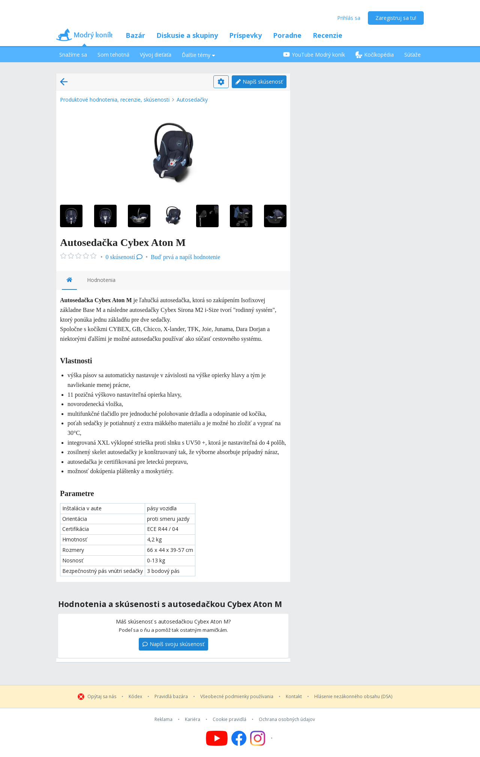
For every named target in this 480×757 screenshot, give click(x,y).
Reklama (163, 720)
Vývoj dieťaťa (155, 54)
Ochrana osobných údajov (287, 720)
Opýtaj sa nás (101, 697)
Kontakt (294, 697)
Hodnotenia (101, 279)
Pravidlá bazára (171, 697)
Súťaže (412, 54)
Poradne (287, 35)
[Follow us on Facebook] (238, 738)
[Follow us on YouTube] (217, 738)
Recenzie (327, 35)
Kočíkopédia (375, 54)
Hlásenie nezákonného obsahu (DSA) (353, 697)
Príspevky (245, 35)
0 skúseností (124, 257)
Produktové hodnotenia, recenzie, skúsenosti (115, 99)
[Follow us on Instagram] (262, 738)
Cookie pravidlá (229, 720)
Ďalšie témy (198, 54)
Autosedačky (192, 99)
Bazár (135, 35)
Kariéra (192, 720)
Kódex (135, 697)
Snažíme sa (73, 54)
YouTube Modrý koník (314, 54)
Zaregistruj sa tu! (395, 17)
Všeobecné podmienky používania (236, 697)
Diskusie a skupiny (187, 35)
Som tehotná (113, 54)
